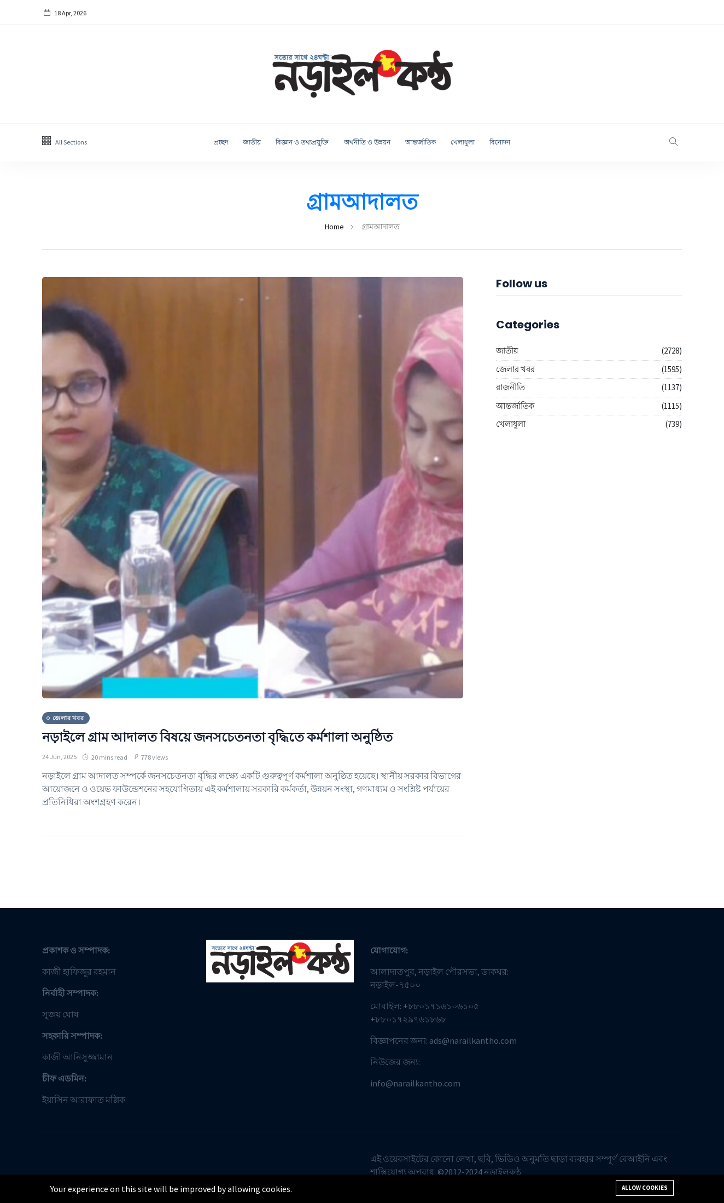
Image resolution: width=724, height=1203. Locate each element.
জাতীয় (252, 142)
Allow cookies (645, 1188)
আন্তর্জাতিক (420, 142)
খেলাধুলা (463, 142)
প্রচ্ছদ (221, 142)
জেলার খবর (515, 369)
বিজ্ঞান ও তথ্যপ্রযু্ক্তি (302, 142)
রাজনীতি (510, 387)
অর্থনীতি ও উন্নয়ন (367, 142)
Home (334, 227)
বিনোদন (499, 142)
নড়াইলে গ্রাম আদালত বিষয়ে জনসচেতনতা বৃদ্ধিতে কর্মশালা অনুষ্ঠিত (217, 737)
